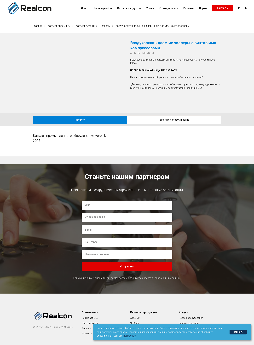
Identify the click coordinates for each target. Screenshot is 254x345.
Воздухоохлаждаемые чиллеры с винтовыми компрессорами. (152, 25)
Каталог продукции (129, 8)
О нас (84, 8)
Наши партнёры (102, 8)
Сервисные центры (189, 323)
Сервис (203, 8)
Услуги (150, 8)
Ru (239, 8)
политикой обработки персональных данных (155, 278)
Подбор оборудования (191, 318)
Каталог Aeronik (85, 25)
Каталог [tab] (80, 119)
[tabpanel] (127, 136)
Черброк (134, 323)
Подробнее (129, 335)
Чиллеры (105, 25)
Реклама (188, 8)
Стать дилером (169, 8)
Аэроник (134, 318)
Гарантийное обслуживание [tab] (174, 119)
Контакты (87, 333)
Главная (37, 25)
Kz (246, 8)
